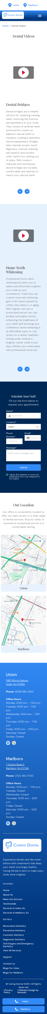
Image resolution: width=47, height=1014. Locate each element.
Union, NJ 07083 (15, 684)
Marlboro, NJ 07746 (17, 768)
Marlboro (25, 1009)
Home (5, 25)
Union (25, 1001)
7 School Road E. (15, 764)
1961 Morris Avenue (17, 680)
